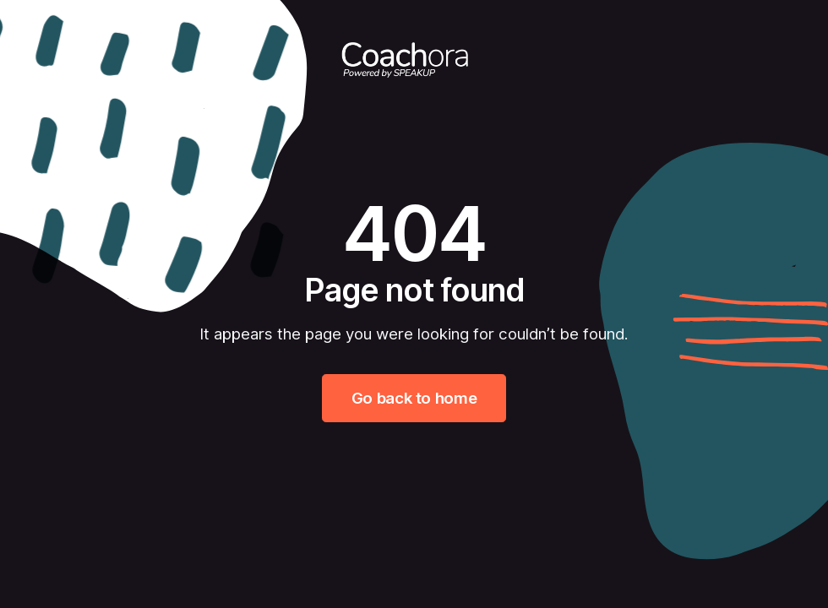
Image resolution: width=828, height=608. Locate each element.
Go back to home (414, 397)
